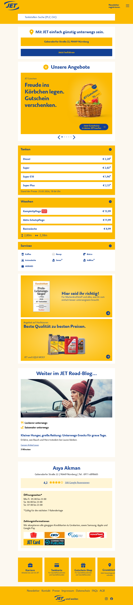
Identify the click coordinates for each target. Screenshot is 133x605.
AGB (102, 590)
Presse (56, 590)
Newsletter (33, 590)
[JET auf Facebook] (112, 598)
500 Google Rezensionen (77, 482)
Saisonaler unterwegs (35, 427)
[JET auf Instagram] (107, 598)
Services (26, 245)
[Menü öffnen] (127, 5)
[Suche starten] (113, 15)
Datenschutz (83, 590)
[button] (74, 137)
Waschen (27, 201)
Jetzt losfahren (66, 52)
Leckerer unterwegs (34, 422)
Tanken (25, 149)
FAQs (95, 590)
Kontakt (46, 590)
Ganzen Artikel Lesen (30, 445)
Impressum (68, 590)
